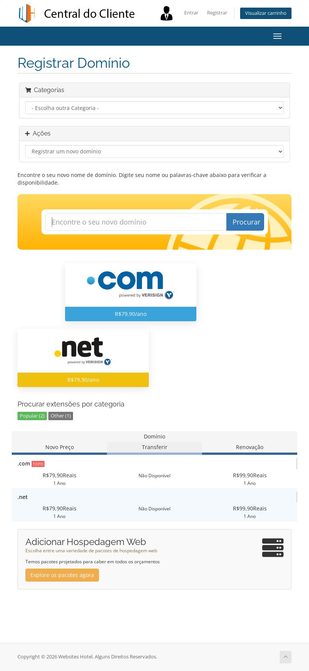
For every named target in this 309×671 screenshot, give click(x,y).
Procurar (246, 221)
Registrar (217, 13)
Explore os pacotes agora (62, 575)
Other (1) (61, 416)
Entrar (191, 13)
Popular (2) (32, 416)
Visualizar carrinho (266, 13)
